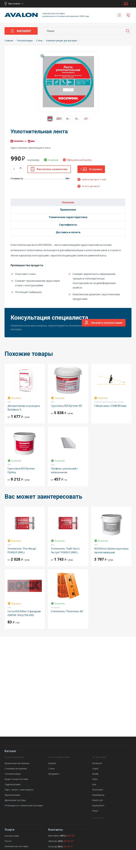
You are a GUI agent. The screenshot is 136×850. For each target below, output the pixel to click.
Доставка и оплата (68, 232)
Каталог (21, 31)
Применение (68, 209)
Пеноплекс (97, 789)
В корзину (91, 169)
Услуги (9, 829)
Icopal (95, 768)
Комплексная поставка (16, 846)
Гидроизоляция (12, 784)
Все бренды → (99, 817)
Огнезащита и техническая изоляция (24, 805)
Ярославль (53, 835)
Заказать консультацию (103, 323)
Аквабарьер (98, 794)
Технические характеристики (68, 217)
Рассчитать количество (49, 169)
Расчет (8, 841)
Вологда (52, 846)
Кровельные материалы (17, 763)
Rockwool (97, 763)
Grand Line (97, 800)
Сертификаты (68, 224)
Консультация (12, 835)
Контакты (55, 829)
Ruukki (95, 773)
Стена (51, 768)
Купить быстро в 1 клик (91, 179)
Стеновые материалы (16, 768)
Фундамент (54, 773)
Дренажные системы (15, 800)
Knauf (95, 810)
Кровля (52, 763)
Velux (94, 779)
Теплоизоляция (13, 773)
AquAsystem (98, 805)
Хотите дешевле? (88, 186)
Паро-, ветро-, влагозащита (19, 789)
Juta (94, 784)
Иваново (53, 841)
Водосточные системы (16, 779)
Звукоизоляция (12, 794)
